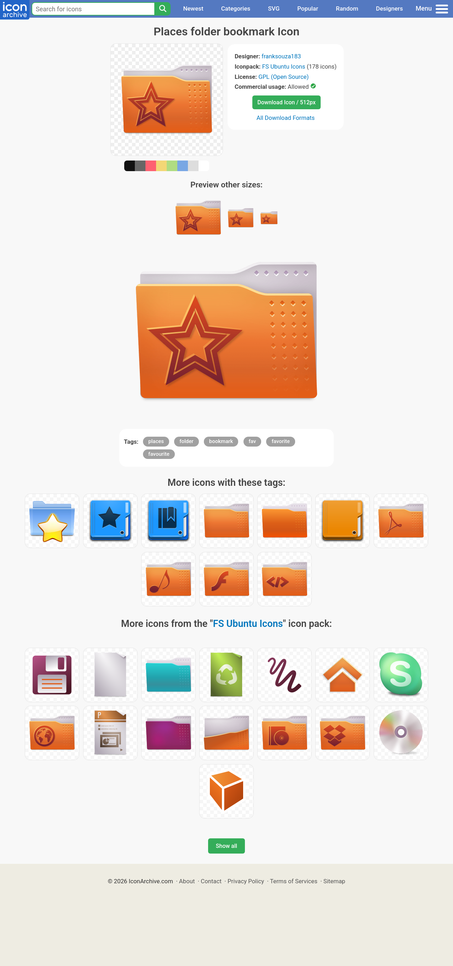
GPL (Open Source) (283, 76)
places (156, 441)
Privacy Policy (246, 881)
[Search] (162, 9)
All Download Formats (286, 117)
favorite (280, 441)
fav (252, 441)
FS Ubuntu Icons (283, 66)
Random (347, 8)
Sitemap (334, 881)
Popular (307, 8)
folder (186, 441)
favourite (159, 454)
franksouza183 (281, 56)
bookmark (221, 441)
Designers (389, 8)
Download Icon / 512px (286, 102)
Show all (226, 846)
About (187, 881)
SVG (274, 8)
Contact (211, 881)
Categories (236, 8)
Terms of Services (293, 881)
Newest (193, 8)
